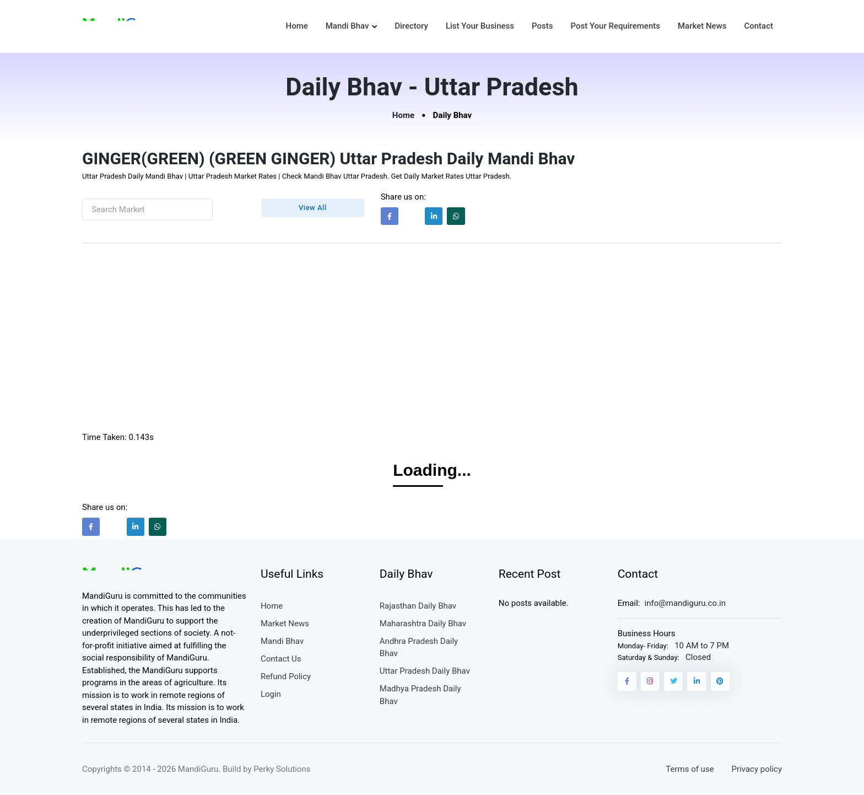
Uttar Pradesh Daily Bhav (425, 671)
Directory (411, 26)
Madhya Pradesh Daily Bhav (420, 695)
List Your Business (480, 26)
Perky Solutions (281, 769)
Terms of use (690, 769)
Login (271, 694)
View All (313, 207)
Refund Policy (286, 676)
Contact (758, 26)
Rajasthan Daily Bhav (418, 606)
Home (296, 26)
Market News (702, 26)
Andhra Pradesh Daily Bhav (419, 647)
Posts (542, 26)
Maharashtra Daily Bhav (423, 624)
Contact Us (281, 659)
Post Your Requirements (615, 26)
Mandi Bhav (347, 26)
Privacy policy (757, 769)
